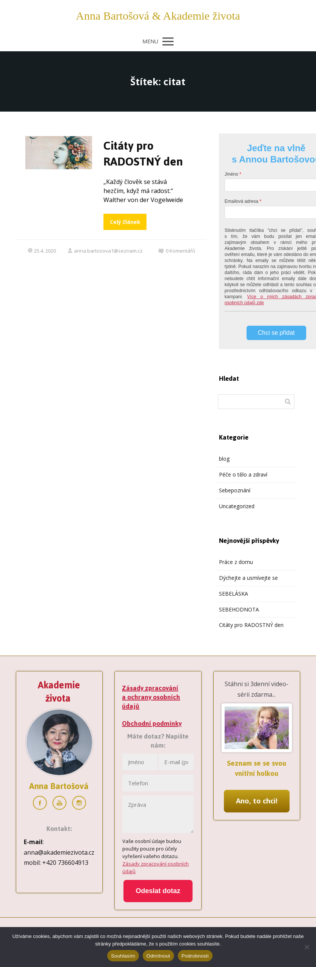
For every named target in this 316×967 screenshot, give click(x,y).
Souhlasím (123, 956)
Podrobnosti (195, 956)
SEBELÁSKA (233, 593)
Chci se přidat (276, 332)
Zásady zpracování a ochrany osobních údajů (151, 697)
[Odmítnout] (306, 947)
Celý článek (125, 221)
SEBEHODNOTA (239, 609)
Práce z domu (236, 561)
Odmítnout (158, 956)
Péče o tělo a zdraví (243, 474)
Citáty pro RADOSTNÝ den (143, 154)
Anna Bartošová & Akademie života (158, 15)
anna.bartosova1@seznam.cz (105, 250)
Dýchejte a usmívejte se (248, 577)
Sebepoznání (234, 490)
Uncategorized (236, 506)
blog (224, 458)
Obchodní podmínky (152, 723)
